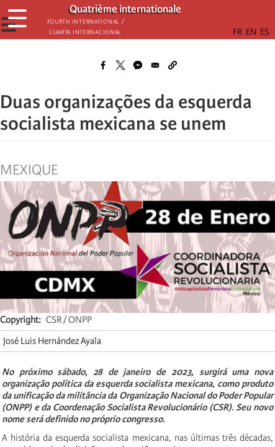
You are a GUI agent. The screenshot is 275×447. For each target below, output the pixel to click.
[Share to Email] (155, 65)
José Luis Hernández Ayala (52, 340)
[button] (172, 65)
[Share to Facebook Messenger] (138, 65)
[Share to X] (120, 65)
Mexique (29, 170)
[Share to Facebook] (103, 65)
